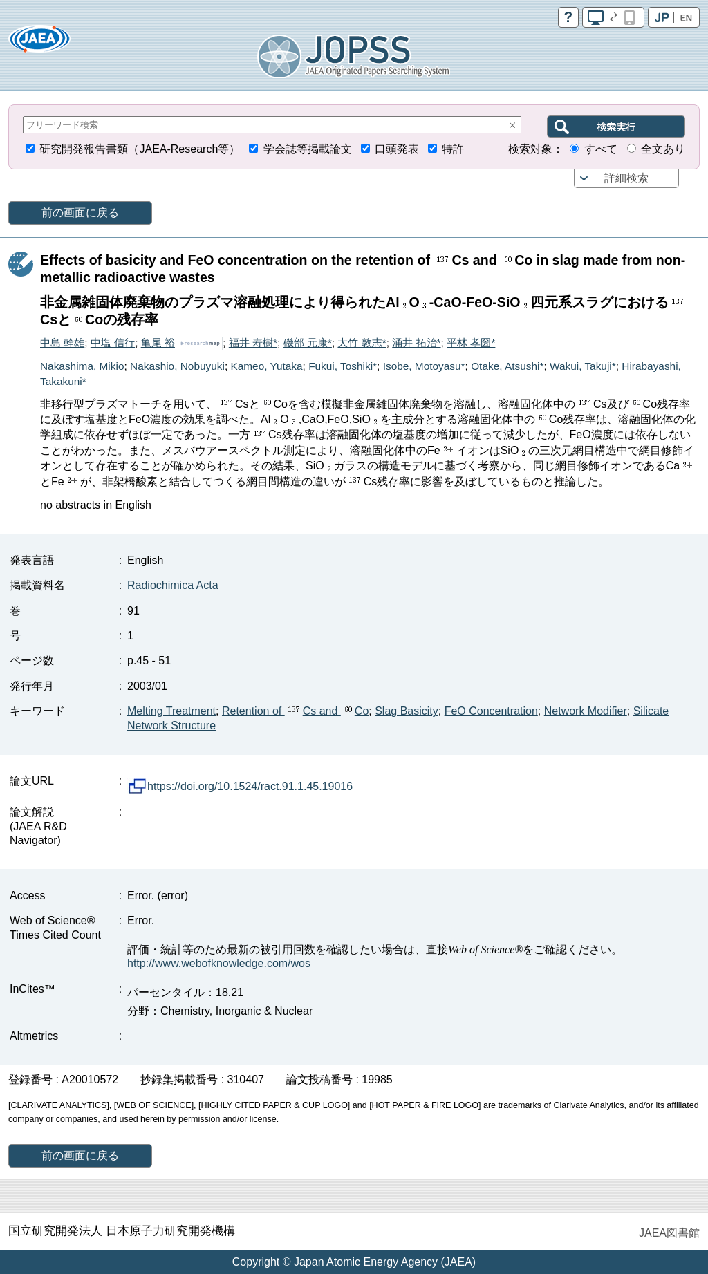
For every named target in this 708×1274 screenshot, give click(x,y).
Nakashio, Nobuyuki (177, 366)
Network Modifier (585, 711)
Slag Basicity (406, 711)
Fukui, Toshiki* (342, 366)
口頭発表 (397, 149)
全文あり (663, 149)
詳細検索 (626, 178)
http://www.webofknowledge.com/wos (218, 963)
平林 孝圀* (471, 342)
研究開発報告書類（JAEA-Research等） (139, 149)
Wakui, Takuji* (583, 366)
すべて (600, 149)
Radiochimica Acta (172, 585)
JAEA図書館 (669, 1233)
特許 (453, 149)
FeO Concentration (491, 711)
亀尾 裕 (158, 342)
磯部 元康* (307, 342)
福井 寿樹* (253, 342)
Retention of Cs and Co (295, 711)
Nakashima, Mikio (82, 366)
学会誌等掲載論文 (307, 149)
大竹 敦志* (361, 342)
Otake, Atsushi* (507, 366)
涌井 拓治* (416, 342)
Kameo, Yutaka (266, 366)
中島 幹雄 (62, 342)
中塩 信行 (113, 342)
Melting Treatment (171, 711)
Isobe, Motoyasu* (424, 366)
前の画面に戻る (80, 212)
